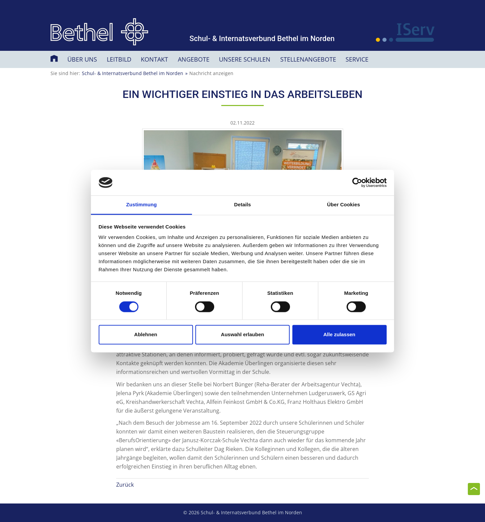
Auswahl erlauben (242, 335)
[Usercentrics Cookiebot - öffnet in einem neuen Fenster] (357, 182)
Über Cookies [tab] (343, 205)
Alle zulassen (339, 335)
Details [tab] (242, 205)
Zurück (125, 484)
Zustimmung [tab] (141, 205)
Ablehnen (145, 335)
